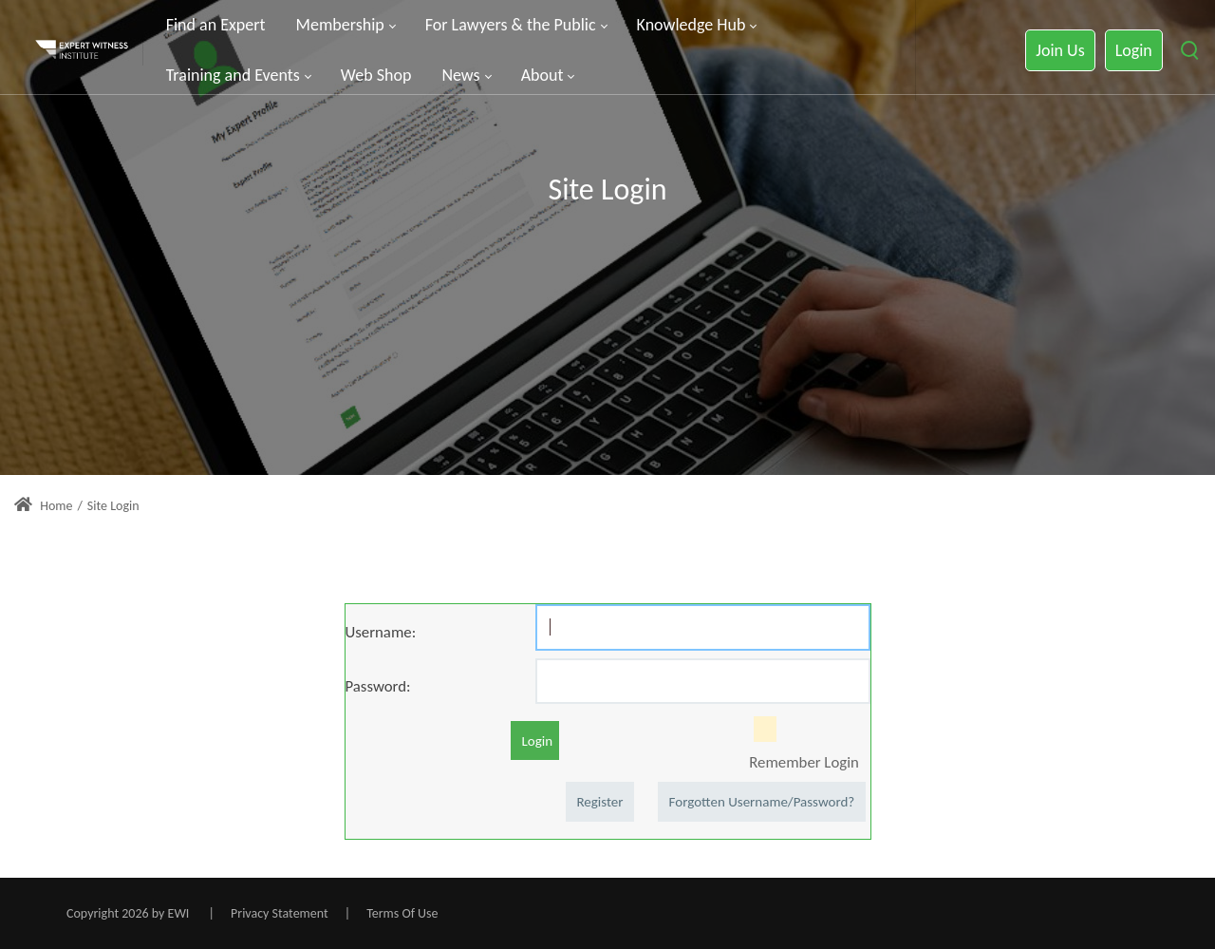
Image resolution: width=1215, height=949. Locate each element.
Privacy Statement (279, 913)
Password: (378, 685)
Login (1133, 50)
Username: (381, 631)
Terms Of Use (402, 913)
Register (599, 801)
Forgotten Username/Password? (762, 801)
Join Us (1060, 50)
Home (43, 506)
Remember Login (804, 762)
